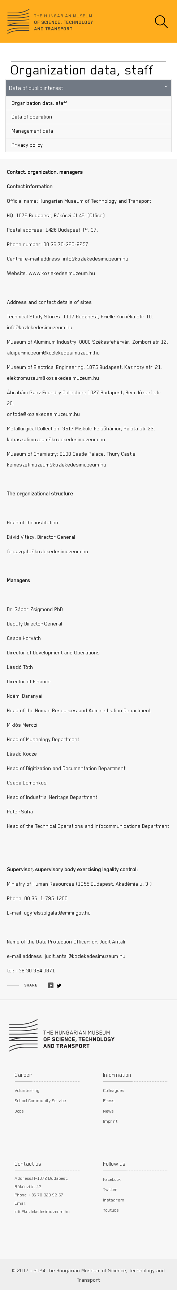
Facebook (112, 1179)
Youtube (111, 1209)
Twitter (110, 1189)
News (108, 1110)
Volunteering (27, 1090)
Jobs (19, 1110)
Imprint (110, 1120)
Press (109, 1100)
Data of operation (32, 117)
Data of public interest (36, 88)
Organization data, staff (39, 103)
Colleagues (113, 1090)
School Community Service (40, 1100)
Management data (32, 131)
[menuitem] (88, 103)
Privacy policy (27, 145)
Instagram (114, 1199)
